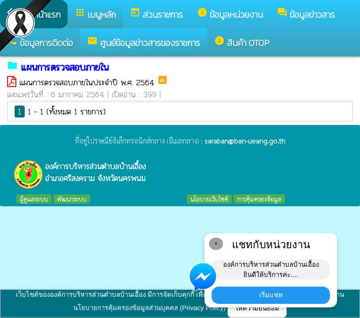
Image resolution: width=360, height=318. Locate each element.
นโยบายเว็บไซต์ (209, 199)
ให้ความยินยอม (257, 308)
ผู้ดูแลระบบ (34, 199)
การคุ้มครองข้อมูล (259, 199)
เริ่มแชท (271, 295)
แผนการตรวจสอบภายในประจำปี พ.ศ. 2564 (88, 82)
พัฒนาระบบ (72, 199)
